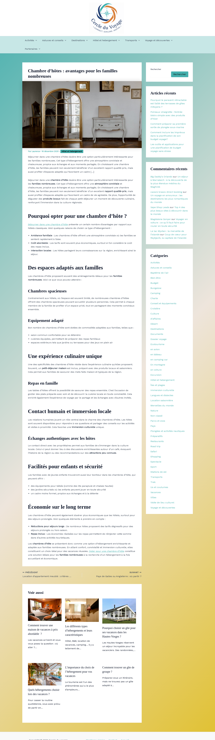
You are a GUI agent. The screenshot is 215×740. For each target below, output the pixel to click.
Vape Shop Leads (159, 198)
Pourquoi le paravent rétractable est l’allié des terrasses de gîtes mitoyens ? (168, 95)
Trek (152, 473)
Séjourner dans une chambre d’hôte (48, 216)
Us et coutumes (159, 478)
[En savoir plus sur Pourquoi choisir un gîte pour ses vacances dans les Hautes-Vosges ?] (119, 602)
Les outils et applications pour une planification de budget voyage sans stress (167, 139)
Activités (32, 40)
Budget (154, 274)
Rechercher (155, 61)
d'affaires (155, 310)
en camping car (159, 351)
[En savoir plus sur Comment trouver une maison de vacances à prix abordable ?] (45, 601)
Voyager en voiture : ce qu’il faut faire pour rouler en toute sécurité (169, 214)
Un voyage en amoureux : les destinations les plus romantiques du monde (169, 190)
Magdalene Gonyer (160, 210)
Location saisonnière (161, 392)
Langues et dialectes (161, 386)
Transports (130, 40)
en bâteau (156, 346)
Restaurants (157, 432)
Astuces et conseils (54, 40)
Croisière (155, 300)
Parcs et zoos (157, 412)
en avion (155, 341)
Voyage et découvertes (156, 40)
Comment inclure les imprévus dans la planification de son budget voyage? (167, 127)
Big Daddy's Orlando (161, 168)
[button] (36, 40)
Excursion (155, 366)
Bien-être (155, 269)
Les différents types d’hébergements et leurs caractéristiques (78, 622)
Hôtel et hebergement (105, 40)
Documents (156, 325)
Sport (153, 458)
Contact (113, 731)
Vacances (155, 483)
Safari (153, 443)
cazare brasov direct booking (166, 183)
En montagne (157, 356)
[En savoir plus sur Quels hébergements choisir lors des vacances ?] (45, 665)
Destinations (79, 40)
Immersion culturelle (162, 381)
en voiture (156, 361)
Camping (155, 284)
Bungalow (155, 279)
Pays (152, 417)
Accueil (123, 731)
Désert (154, 315)
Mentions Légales (96, 731)
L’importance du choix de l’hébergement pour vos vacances (79, 663)
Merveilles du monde (162, 397)
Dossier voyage (158, 330)
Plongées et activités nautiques (167, 422)
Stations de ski (158, 463)
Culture (154, 305)
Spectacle (155, 453)
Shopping (155, 448)
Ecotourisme (157, 335)
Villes (153, 489)
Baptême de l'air (159, 264)
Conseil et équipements (163, 295)
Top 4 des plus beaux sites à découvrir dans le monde (169, 202)
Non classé (156, 407)
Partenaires (181, 40)
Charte (154, 289)
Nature (154, 402)
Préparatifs (156, 427)
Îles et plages (157, 376)
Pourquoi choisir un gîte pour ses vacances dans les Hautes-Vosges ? (119, 624)
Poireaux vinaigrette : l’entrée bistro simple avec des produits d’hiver (167, 107)
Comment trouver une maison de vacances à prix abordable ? (43, 621)
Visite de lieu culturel (162, 494)
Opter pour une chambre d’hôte (106, 542)
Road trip (155, 438)
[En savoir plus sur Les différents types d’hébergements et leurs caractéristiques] (82, 601)
